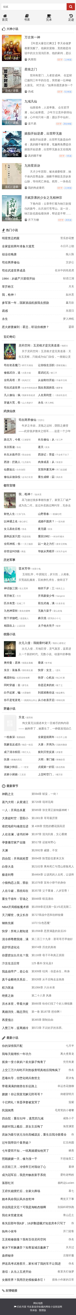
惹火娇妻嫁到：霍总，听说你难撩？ (25, 327)
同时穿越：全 (12, 685)
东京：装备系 (12, 670)
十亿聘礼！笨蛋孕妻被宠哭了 (21, 1102)
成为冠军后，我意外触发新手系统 (24, 1174)
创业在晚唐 (9, 254)
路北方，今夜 (12, 439)
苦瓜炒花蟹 (67, 238)
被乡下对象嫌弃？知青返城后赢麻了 (25, 1247)
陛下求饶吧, (11, 618)
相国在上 (9, 625)
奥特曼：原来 (12, 662)
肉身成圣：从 (46, 462)
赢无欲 (70, 302)
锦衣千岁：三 (46, 588)
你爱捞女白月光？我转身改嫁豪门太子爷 (15, 956)
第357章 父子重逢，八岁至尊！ (51, 890)
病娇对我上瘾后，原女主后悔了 (22, 1126)
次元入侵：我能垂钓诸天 (35, 643)
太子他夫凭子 (46, 625)
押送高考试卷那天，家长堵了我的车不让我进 (31, 1263)
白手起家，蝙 (12, 692)
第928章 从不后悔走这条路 (48, 979)
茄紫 (71, 1102)
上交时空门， (46, 774)
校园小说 (9, 634)
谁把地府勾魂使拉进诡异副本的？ (15, 827)
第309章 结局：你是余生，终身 (51, 971)
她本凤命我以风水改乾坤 (18, 1199)
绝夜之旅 (8, 995)
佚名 (71, 1069)
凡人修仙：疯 (12, 395)
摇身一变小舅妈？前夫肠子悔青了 (24, 1062)
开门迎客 (68, 1231)
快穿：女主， (46, 670)
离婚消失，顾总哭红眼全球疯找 (15, 1013)
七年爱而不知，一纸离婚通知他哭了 (25, 1150)
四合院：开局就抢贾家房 (15, 859)
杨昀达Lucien (66, 1182)
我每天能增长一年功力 (16, 1054)
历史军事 (9, 559)
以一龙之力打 (46, 543)
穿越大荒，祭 (12, 402)
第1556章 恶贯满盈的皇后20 (49, 931)
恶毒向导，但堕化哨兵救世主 (21, 1078)
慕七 (71, 1190)
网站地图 (38, 1303)
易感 (5, 310)
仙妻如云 (9, 469)
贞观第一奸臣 (46, 766)
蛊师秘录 (8, 1255)
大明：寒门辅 (46, 759)
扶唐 (6, 759)
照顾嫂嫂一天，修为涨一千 (19, 1158)
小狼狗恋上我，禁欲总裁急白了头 (15, 884)
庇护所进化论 (11, 947)
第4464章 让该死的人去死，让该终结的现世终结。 (53, 875)
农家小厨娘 (11, 774)
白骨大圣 (8, 866)
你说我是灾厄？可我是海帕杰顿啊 (24, 1207)
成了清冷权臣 (12, 752)
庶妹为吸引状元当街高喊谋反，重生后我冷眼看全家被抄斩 (34, 1135)
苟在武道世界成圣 (13, 270)
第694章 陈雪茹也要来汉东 (48, 858)
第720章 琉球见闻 (42, 801)
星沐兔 (70, 1078)
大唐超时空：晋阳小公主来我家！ (15, 819)
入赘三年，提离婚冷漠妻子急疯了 (15, 1029)
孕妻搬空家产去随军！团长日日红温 (13, 843)
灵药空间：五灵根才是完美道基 (39, 345)
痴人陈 (70, 254)
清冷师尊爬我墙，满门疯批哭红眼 (15, 940)
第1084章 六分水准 (43, 987)
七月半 (70, 1045)
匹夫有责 (9, 603)
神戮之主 (8, 794)
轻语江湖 (68, 278)
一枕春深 (9, 737)
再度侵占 (8, 1019)
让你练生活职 (46, 365)
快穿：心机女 (46, 677)
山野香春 (43, 513)
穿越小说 (9, 708)
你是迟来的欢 (46, 685)
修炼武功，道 (12, 372)
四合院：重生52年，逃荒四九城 (22, 1118)
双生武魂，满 (46, 603)
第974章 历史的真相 (44, 947)
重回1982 (44, 536)
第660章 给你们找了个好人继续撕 (52, 1003)
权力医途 (8, 987)
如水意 (70, 294)
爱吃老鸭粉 (67, 1174)
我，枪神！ (9, 294)
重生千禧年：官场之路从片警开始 (15, 900)
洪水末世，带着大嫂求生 (15, 1004)
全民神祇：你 (12, 543)
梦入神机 (68, 318)
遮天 (40, 447)
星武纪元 (43, 372)
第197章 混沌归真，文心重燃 (49, 834)
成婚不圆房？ (46, 521)
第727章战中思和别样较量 (47, 914)
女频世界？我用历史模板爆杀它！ (24, 1279)
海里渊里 (68, 1126)
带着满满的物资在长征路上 (19, 1086)
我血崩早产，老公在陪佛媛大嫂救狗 (15, 972)
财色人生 (9, 513)
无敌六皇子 (45, 610)
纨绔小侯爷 (9, 1231)
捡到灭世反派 (46, 752)
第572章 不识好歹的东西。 (48, 1027)
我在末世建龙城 (12, 1215)
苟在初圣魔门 (12, 365)
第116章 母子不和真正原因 (48, 955)
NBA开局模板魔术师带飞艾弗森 (15, 908)
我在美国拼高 (46, 387)
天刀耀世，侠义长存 (15, 915)
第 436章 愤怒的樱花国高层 (48, 826)
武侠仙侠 (9, 411)
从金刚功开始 (46, 380)
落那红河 (8, 1183)
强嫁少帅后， (12, 766)
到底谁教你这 (46, 692)
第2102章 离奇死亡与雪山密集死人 (53, 866)
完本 (49, 17)
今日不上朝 (67, 246)
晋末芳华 (24, 568)
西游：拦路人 (12, 462)
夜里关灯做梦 (66, 1271)
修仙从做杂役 (12, 476)
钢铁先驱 (8, 923)
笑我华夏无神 (46, 469)
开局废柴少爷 (46, 595)
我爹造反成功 (12, 744)
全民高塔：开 (12, 380)
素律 (71, 1166)
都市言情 (9, 485)
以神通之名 (11, 521)
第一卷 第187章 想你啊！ (47, 1011)
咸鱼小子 (68, 1118)
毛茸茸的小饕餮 (64, 1110)
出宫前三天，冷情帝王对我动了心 (24, 1166)
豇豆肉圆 (68, 1142)
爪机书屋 (21, 1306)
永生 (5, 318)
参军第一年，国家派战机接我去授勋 (25, 302)
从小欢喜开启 (46, 700)
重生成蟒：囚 (46, 476)
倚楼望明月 (67, 1094)
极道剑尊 (8, 874)
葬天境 (42, 618)
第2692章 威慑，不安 (45, 850)
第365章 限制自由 (42, 1019)
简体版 (33, 1310)
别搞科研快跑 (66, 1207)
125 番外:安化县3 (42, 963)
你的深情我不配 (12, 1045)
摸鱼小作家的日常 (63, 1279)
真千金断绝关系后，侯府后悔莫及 (15, 980)
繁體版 (42, 1310)
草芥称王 (8, 286)
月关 (71, 286)
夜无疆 (42, 528)
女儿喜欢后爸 (12, 528)
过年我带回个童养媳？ (16, 1142)
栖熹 (71, 1150)
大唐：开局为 (46, 744)
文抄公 (70, 262)
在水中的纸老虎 (64, 270)
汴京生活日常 (11, 963)
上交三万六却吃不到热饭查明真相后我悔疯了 (31, 1070)
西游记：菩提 (46, 454)
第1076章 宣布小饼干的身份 (49, 882)
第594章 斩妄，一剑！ (45, 793)
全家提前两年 (46, 737)
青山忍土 (68, 1215)
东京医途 (9, 447)
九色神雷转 (11, 610)
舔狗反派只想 (12, 536)
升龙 (21, 717)
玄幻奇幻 (9, 336)
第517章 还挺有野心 (44, 842)
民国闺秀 (8, 1110)
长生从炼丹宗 (12, 454)
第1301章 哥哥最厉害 (45, 818)
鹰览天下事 (67, 1198)
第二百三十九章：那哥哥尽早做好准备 (52, 940)
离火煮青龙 (67, 1053)
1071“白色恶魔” (41, 922)
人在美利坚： (46, 395)
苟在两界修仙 (11, 262)
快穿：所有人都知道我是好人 (15, 932)
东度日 (70, 310)
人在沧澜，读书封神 (15, 834)
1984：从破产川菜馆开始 (18, 278)
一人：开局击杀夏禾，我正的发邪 (13, 811)
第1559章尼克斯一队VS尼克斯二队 (51, 908)
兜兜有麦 (68, 1061)
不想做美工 (67, 1158)
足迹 (71, 17)
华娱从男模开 (46, 551)
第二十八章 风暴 (42, 995)
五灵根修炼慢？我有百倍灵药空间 (24, 1239)
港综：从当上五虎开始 (16, 1271)
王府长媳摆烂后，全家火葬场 (21, 1191)
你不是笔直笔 (12, 700)
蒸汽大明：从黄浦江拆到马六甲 (15, 803)
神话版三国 (11, 588)
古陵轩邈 (68, 1255)
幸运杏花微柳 (66, 1086)
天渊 (5, 850)
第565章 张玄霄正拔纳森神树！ (51, 810)
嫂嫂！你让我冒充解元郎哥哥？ (22, 1094)
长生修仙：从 (46, 439)
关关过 (70, 1247)
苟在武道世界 (12, 387)
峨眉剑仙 (9, 677)
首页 (5, 17)
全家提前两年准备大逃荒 (18, 246)
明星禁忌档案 (11, 238)
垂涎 (40, 662)
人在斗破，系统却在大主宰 (15, 892)
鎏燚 (71, 326)
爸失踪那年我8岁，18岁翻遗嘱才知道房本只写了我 (34, 1224)
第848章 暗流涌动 (42, 898)
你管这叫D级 (12, 551)
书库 (27, 17)
